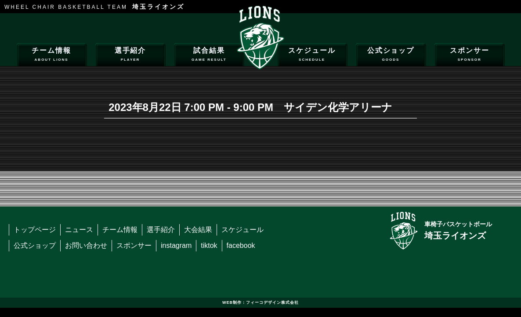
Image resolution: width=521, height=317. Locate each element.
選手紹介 (130, 55)
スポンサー (469, 55)
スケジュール (312, 55)
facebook (241, 245)
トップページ (35, 229)
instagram (176, 245)
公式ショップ (390, 55)
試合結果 (209, 55)
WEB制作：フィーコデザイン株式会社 (260, 302)
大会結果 (198, 229)
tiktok (209, 245)
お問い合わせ (86, 245)
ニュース (79, 229)
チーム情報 (51, 55)
